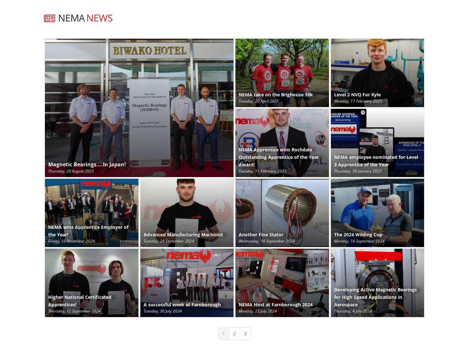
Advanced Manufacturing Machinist (183, 234)
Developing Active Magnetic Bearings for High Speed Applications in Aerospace (375, 297)
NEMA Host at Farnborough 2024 (276, 304)
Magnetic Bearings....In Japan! (87, 164)
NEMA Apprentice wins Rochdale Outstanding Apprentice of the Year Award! (279, 157)
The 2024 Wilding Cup (358, 234)
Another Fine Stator (261, 234)
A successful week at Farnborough (182, 304)
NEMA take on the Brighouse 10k (276, 94)
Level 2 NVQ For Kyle (357, 94)
